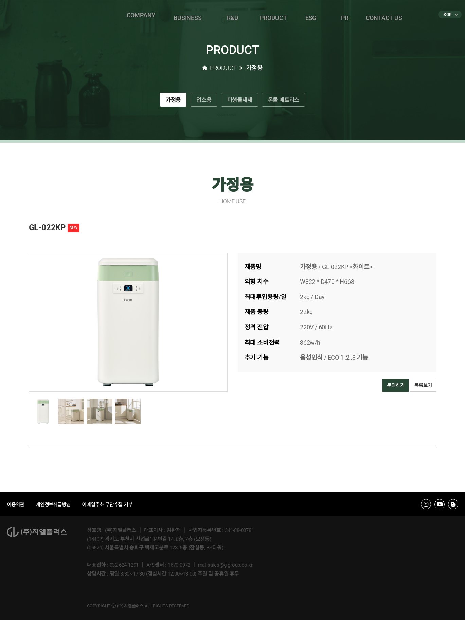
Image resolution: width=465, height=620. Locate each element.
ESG (310, 15)
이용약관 (16, 505)
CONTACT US (384, 15)
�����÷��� (39, 15)
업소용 (201, 101)
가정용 (166, 101)
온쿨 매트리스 (290, 101)
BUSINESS (187, 15)
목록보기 (423, 385)
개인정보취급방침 (55, 505)
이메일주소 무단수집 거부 (113, 505)
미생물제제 (241, 101)
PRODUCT (273, 15)
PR (344, 15)
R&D (232, 15)
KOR (450, 15)
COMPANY (141, 15)
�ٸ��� (90, 15)
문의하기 (395, 385)
